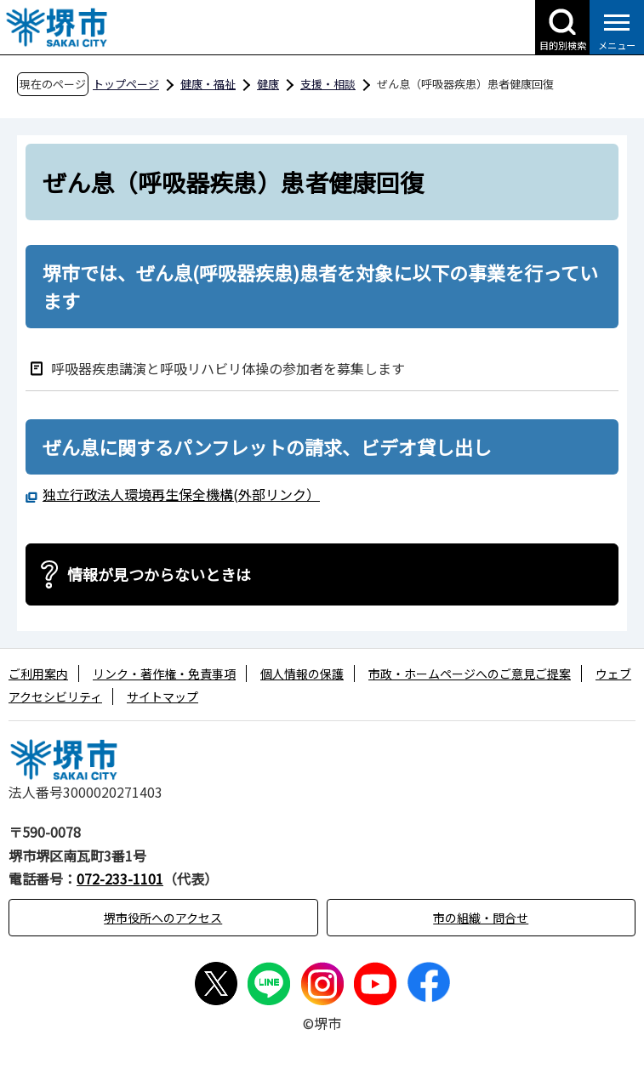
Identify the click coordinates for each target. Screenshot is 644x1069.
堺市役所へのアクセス (163, 917)
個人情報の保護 (302, 673)
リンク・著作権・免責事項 (164, 673)
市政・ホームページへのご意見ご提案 (469, 673)
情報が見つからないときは (159, 574)
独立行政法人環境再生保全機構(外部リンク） (181, 494)
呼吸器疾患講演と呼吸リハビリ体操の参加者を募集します (228, 368)
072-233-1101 (120, 878)
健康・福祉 (208, 84)
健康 (268, 84)
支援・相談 (328, 84)
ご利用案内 (38, 673)
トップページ (126, 84)
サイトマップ (162, 696)
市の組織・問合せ (480, 917)
